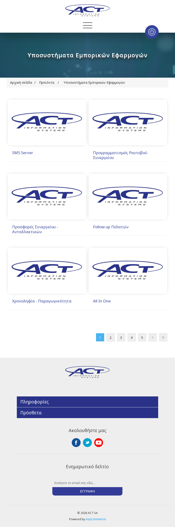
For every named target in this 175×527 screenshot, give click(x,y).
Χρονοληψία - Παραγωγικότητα (41, 301)
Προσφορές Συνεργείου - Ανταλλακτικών (35, 229)
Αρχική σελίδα (21, 82)
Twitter (87, 442)
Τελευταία (163, 337)
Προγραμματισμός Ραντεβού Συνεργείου (120, 155)
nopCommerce (96, 519)
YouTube (98, 442)
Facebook (76, 442)
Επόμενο (153, 337)
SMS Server (22, 152)
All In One (102, 301)
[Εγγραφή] (87, 483)
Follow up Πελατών (111, 227)
